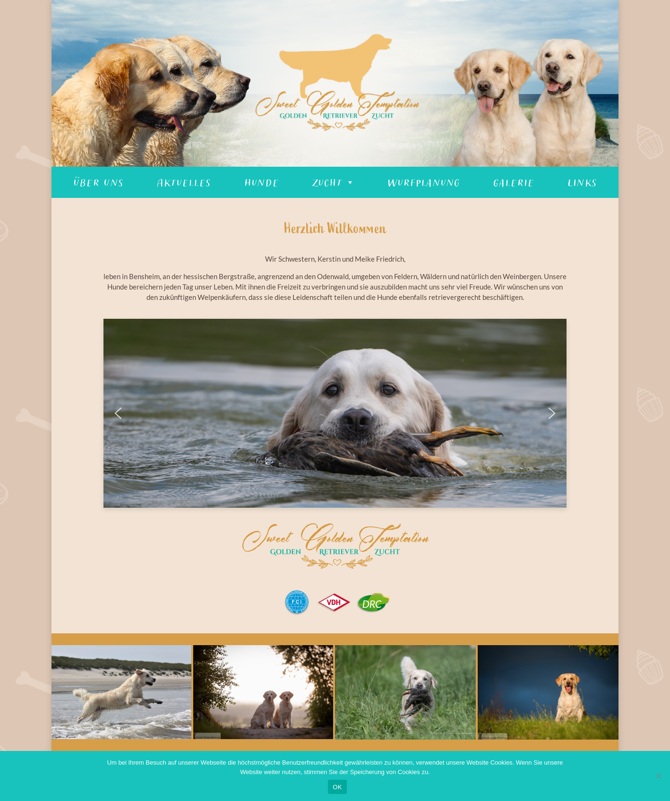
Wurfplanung (423, 182)
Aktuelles (183, 182)
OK (337, 787)
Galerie (513, 182)
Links (582, 182)
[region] (335, 83)
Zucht (333, 182)
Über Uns (98, 182)
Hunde (261, 182)
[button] (118, 413)
